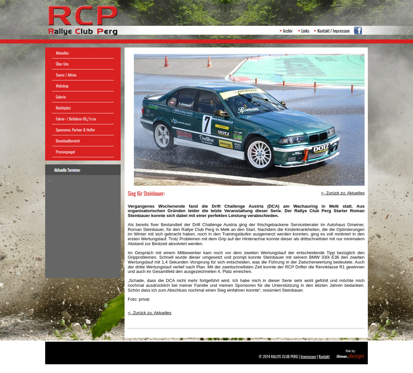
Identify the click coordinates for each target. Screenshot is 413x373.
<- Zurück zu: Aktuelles (149, 312)
